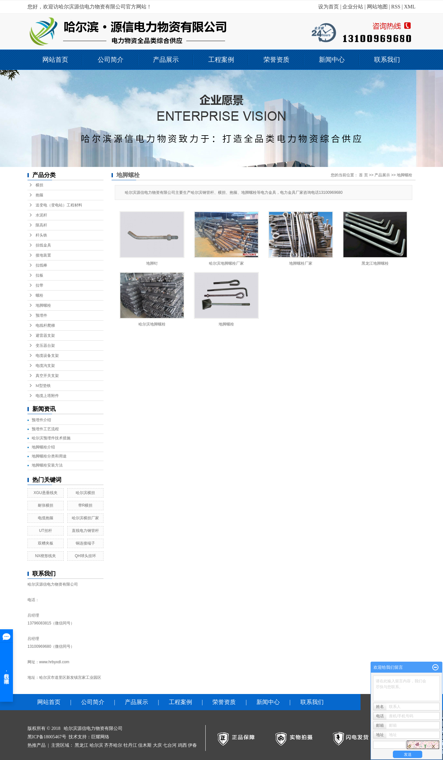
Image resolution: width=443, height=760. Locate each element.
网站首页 (55, 59)
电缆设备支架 (47, 355)
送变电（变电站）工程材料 (59, 205)
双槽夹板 (45, 543)
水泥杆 (41, 215)
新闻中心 (332, 59)
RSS (395, 6)
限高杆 (41, 225)
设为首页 (328, 6)
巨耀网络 (100, 736)
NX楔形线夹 (45, 556)
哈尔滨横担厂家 (85, 518)
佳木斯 (145, 745)
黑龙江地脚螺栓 (375, 263)
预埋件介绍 (41, 420)
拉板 (39, 275)
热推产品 (36, 745)
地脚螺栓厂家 (300, 263)
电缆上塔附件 (47, 395)
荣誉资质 (276, 59)
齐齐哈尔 (113, 745)
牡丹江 (130, 745)
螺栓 (39, 295)
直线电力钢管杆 (85, 530)
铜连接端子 (85, 543)
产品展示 (166, 59)
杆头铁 (41, 235)
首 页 (363, 175)
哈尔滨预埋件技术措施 (51, 438)
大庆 (157, 745)
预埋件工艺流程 (45, 429)
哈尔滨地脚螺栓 (152, 324)
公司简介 (111, 59)
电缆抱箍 (45, 518)
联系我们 (387, 59)
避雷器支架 (45, 335)
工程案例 (221, 59)
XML (410, 6)
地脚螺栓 (43, 305)
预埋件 (41, 315)
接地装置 (43, 255)
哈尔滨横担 (85, 492)
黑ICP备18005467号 (46, 736)
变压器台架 (45, 345)
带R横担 (85, 505)
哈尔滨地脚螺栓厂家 (226, 263)
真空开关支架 (47, 375)
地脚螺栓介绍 (43, 447)
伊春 (192, 745)
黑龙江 (81, 745)
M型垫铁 (43, 385)
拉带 (39, 285)
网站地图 (377, 6)
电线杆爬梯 (45, 325)
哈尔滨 (96, 745)
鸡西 (182, 745)
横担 (39, 185)
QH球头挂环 (85, 556)
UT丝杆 (45, 530)
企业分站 (352, 6)
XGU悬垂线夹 (46, 492)
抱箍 (39, 195)
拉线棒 (41, 265)
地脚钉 (152, 263)
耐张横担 (45, 505)
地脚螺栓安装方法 (47, 465)
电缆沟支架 (45, 365)
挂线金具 (43, 245)
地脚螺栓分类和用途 (49, 456)
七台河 (170, 745)
